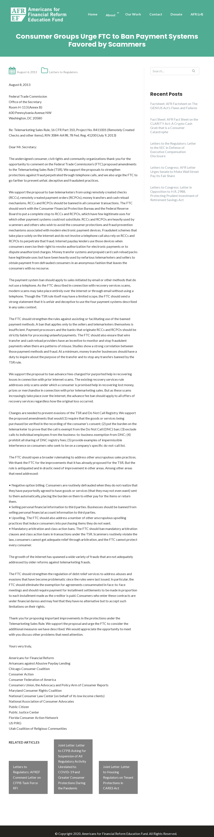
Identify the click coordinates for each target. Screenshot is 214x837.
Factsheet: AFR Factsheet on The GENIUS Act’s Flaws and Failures (173, 106)
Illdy (51, 829)
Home (92, 14)
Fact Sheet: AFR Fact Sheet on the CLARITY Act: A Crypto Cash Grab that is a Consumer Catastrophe (174, 125)
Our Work (133, 14)
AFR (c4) (197, 14)
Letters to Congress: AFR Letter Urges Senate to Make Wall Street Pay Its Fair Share (174, 171)
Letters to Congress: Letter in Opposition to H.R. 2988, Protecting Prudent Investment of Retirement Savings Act (174, 193)
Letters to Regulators (63, 72)
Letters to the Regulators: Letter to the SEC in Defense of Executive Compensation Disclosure (173, 149)
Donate (176, 14)
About (111, 15)
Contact (155, 14)
